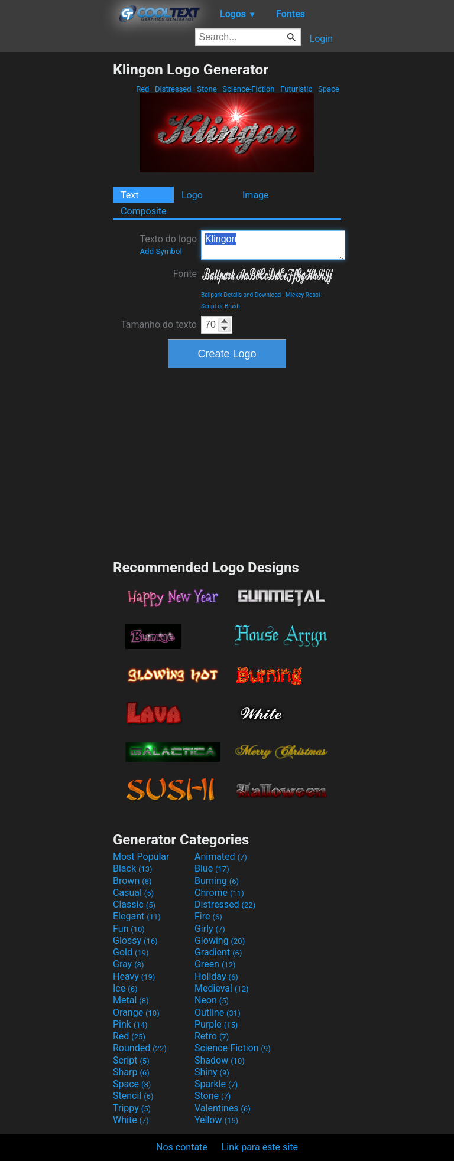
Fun (129, 928)
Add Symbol (160, 251)
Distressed (173, 88)
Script (131, 1060)
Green (215, 964)
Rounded (140, 1048)
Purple (216, 1024)
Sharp (131, 1072)
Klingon (273, 245)
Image (255, 195)
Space (328, 88)
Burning (216, 880)
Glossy (135, 940)
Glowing (219, 940)
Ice (125, 988)
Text (129, 195)
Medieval (221, 988)
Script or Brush (220, 306)
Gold (131, 952)
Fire (208, 916)
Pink (130, 1024)
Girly (209, 928)
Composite (144, 211)
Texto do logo (168, 244)
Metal (131, 1000)
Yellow (216, 1120)
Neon (211, 1000)
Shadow (219, 1060)
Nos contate (181, 1147)
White (131, 1120)
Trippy (132, 1108)
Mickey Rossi (303, 295)
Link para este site (260, 1147)
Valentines (222, 1108)
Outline (217, 1012)
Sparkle (216, 1084)
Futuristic (296, 88)
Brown (132, 880)
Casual (133, 892)
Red (142, 88)
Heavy (134, 976)
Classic (134, 904)
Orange (136, 1012)
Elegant (137, 916)
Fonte (185, 273)
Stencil (133, 1095)
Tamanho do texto (159, 324)
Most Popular (141, 856)
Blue (211, 868)
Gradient (218, 952)
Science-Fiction (248, 88)
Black (133, 868)
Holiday (216, 976)
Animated (220, 856)
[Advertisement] (56, 238)
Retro (211, 1036)
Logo (192, 195)
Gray (128, 964)
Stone (207, 88)
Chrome (219, 892)
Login (321, 38)
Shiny (211, 1072)
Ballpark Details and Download (241, 295)
